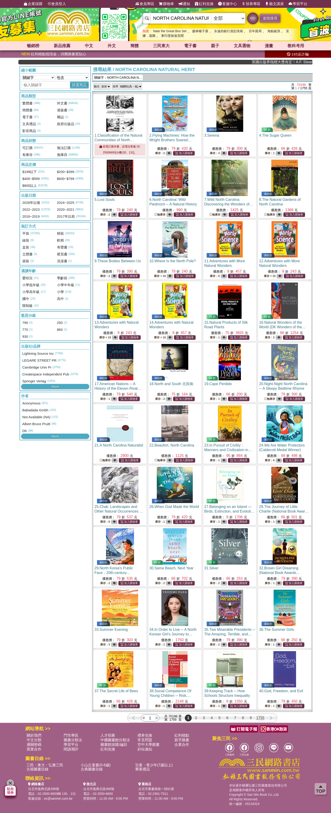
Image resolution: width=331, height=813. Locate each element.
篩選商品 (79, 85)
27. (229, 511)
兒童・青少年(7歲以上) (154, 765)
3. (211, 135)
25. (118, 511)
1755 (260, 718)
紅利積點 (181, 735)
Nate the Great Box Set (169, 31)
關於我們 (34, 735)
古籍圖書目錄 (37, 769)
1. (119, 140)
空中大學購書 (148, 745)
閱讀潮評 (71, 749)
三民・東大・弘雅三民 (44, 765)
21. (118, 445)
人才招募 (107, 735)
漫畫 (269, 45)
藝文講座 (274, 4)
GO (252, 18)
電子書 (190, 45)
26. (174, 507)
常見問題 (144, 740)
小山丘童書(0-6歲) (96, 765)
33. (111, 629)
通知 (184, 4)
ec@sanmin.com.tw (58, 798)
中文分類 (34, 740)
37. (116, 691)
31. (211, 568)
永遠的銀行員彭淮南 (228, 31)
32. (279, 572)
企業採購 (33, 4)
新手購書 (181, 740)
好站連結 (144, 749)
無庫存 (160, 215)
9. (117, 261)
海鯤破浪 (273, 31)
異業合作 (34, 749)
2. (172, 140)
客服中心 (227, 4)
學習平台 (297, 4)
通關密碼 (34, 745)
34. (173, 634)
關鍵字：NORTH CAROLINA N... (118, 77)
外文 (112, 45)
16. (282, 327)
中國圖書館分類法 (115, 740)
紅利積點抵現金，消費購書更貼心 (53, 54)
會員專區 (144, 4)
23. (228, 449)
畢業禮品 (142, 769)
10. (172, 261)
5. (104, 200)
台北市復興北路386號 (43, 789)
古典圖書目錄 (92, 769)
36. (276, 629)
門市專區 (71, 735)
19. (218, 384)
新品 (62, 45)
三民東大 (161, 45)
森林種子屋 (200, 31)
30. (171, 568)
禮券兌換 (144, 735)
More (55, 386)
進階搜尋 (270, 18)
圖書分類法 (73, 740)
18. (171, 384)
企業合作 (181, 745)
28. (284, 511)
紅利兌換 (204, 4)
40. (281, 691)
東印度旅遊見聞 (172, 35)
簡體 (134, 45)
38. (170, 695)
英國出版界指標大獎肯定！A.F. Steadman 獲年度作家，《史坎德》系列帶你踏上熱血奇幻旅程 (293, 62)
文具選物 (242, 45)
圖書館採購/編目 (113, 745)
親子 (215, 45)
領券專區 (251, 4)
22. (171, 445)
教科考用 (296, 45)
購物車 (166, 4)
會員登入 (56, 4)
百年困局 (255, 31)
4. (275, 135)
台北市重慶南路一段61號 (156, 789)
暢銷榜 (33, 45)
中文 (89, 45)
